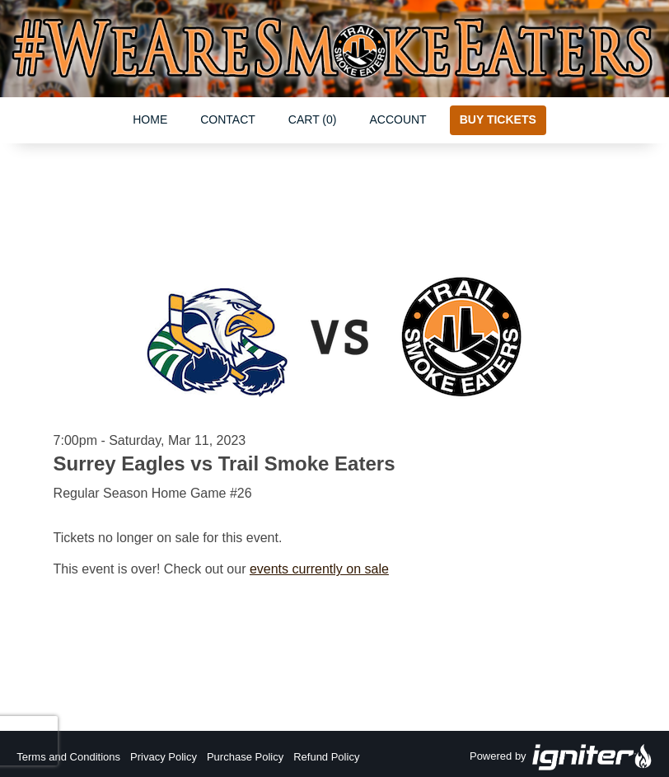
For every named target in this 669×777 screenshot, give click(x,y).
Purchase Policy (245, 757)
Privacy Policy (163, 757)
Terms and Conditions (68, 757)
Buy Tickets (498, 119)
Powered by (561, 757)
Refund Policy (326, 757)
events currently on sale (319, 569)
